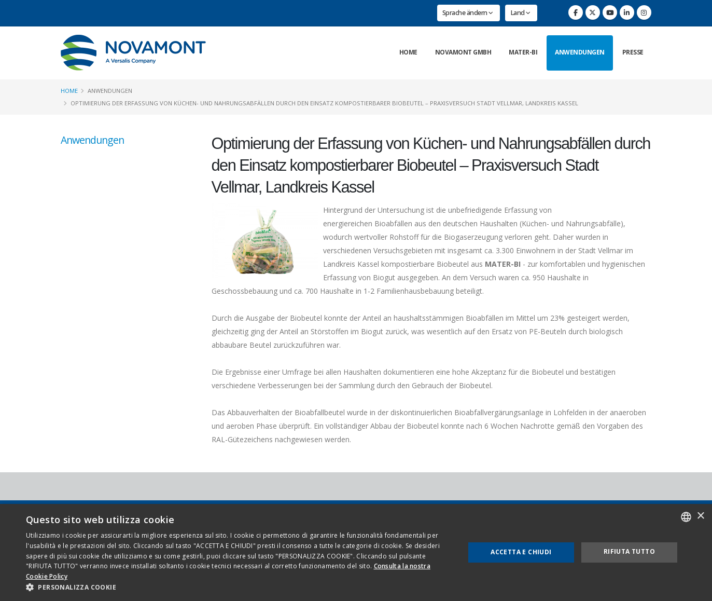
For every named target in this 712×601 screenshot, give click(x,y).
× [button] (700, 516)
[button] (239, 587)
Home (408, 52)
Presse (633, 52)
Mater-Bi (523, 52)
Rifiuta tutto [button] (629, 551)
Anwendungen (580, 52)
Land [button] (520, 12)
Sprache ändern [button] (467, 12)
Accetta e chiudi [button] (521, 552)
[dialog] (356, 552)
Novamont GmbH (463, 52)
